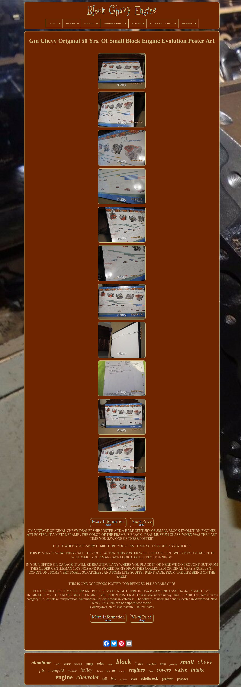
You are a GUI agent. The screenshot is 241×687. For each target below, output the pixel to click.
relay (100, 663)
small (187, 662)
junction (173, 664)
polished (182, 679)
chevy (205, 661)
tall (104, 679)
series (110, 664)
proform (167, 679)
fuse (151, 671)
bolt (113, 679)
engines (137, 670)
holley (86, 670)
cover (111, 670)
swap (122, 671)
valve (181, 669)
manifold (56, 670)
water (57, 664)
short (134, 679)
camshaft (151, 664)
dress (163, 664)
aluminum (41, 662)
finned (139, 663)
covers (164, 670)
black (67, 663)
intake (197, 670)
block (123, 661)
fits (42, 670)
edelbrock (149, 678)
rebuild (78, 664)
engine (64, 677)
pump (89, 663)
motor (72, 671)
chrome (99, 671)
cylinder (123, 680)
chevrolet (87, 677)
